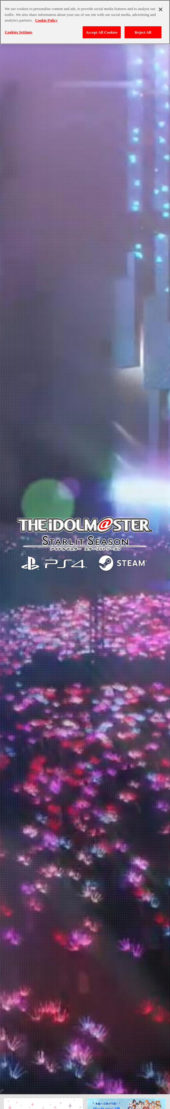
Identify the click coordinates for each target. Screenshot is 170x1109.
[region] (85, 22)
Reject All (143, 32)
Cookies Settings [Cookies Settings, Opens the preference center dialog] (18, 32)
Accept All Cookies (101, 32)
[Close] (160, 9)
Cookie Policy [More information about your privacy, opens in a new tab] (46, 20)
